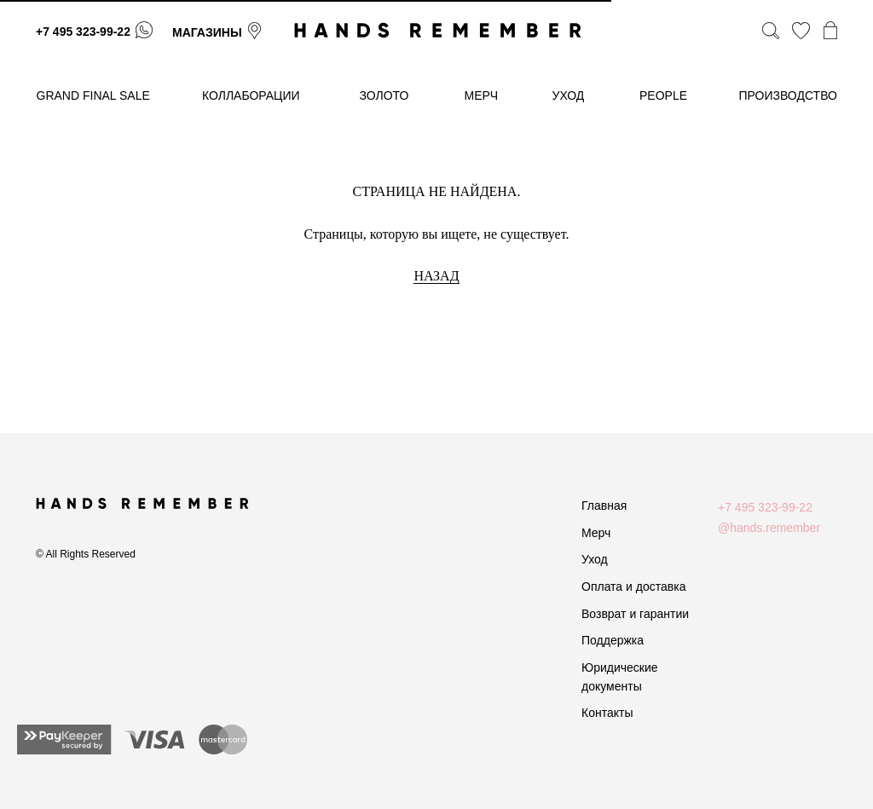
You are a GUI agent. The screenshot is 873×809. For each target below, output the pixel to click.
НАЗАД (436, 276)
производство (788, 95)
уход (568, 95)
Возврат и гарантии (635, 614)
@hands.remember (769, 528)
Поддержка (612, 640)
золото (384, 95)
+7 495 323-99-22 (83, 31)
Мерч (595, 533)
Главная (604, 505)
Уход (594, 559)
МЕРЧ (482, 95)
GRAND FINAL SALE (93, 95)
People (663, 95)
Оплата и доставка (633, 586)
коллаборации (251, 95)
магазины (207, 32)
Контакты (607, 712)
